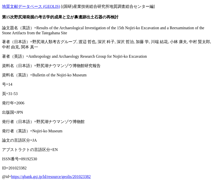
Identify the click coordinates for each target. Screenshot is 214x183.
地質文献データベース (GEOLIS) (31, 6)
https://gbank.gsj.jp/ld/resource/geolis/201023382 (51, 176)
